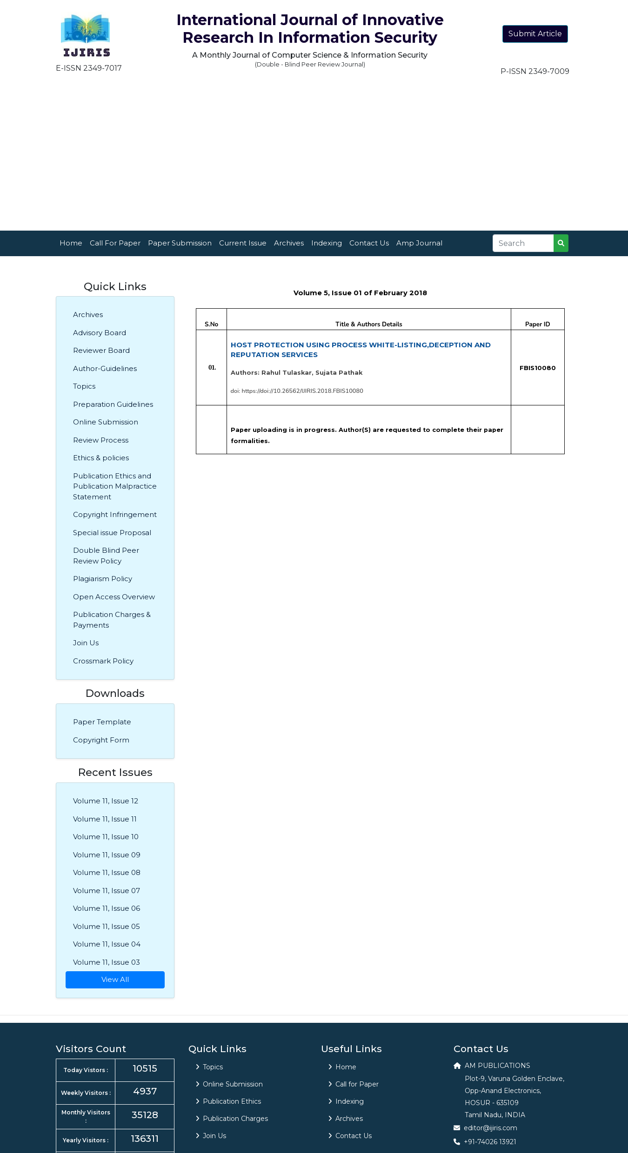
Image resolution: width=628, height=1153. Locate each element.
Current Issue (243, 243)
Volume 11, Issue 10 (106, 836)
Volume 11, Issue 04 (106, 944)
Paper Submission (180, 243)
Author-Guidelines (105, 368)
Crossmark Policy (103, 660)
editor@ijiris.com (490, 1128)
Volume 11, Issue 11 (105, 819)
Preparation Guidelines (113, 404)
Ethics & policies (101, 457)
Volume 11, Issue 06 (106, 908)
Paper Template (102, 721)
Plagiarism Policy (102, 578)
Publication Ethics (228, 1101)
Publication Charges (232, 1118)
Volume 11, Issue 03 (106, 962)
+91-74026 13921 (490, 1142)
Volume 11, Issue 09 (106, 854)
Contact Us (369, 243)
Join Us (86, 642)
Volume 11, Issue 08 (106, 872)
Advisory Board (99, 332)
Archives (289, 243)
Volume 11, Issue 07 (106, 890)
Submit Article (535, 33)
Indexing (326, 243)
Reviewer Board (101, 350)
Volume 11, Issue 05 (106, 926)
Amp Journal (419, 243)
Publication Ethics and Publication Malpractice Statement (115, 486)
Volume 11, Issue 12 (105, 800)
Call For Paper (115, 243)
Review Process (100, 440)
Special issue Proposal (112, 532)
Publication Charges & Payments (112, 620)
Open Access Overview (114, 596)
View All (115, 979)
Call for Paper (353, 1084)
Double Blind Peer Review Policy (106, 555)
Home (71, 243)
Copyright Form (101, 740)
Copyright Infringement (115, 514)
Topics (84, 386)
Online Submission (105, 421)
